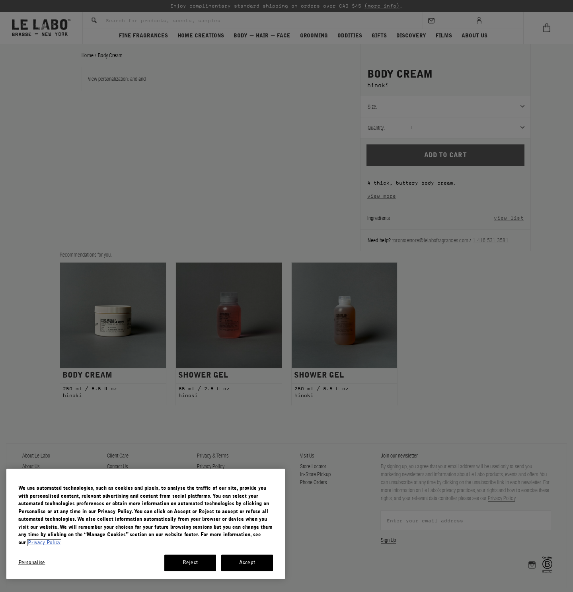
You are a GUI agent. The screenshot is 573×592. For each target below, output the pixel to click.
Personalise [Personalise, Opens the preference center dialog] (31, 562)
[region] (145, 524)
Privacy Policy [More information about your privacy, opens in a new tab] (44, 542)
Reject (190, 562)
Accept (247, 562)
